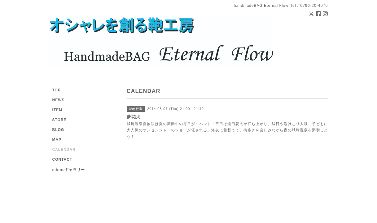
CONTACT (62, 159)
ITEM (57, 110)
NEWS (58, 100)
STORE (59, 120)
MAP (57, 140)
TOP (56, 90)
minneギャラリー (68, 170)
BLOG (58, 130)
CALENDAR (64, 149)
